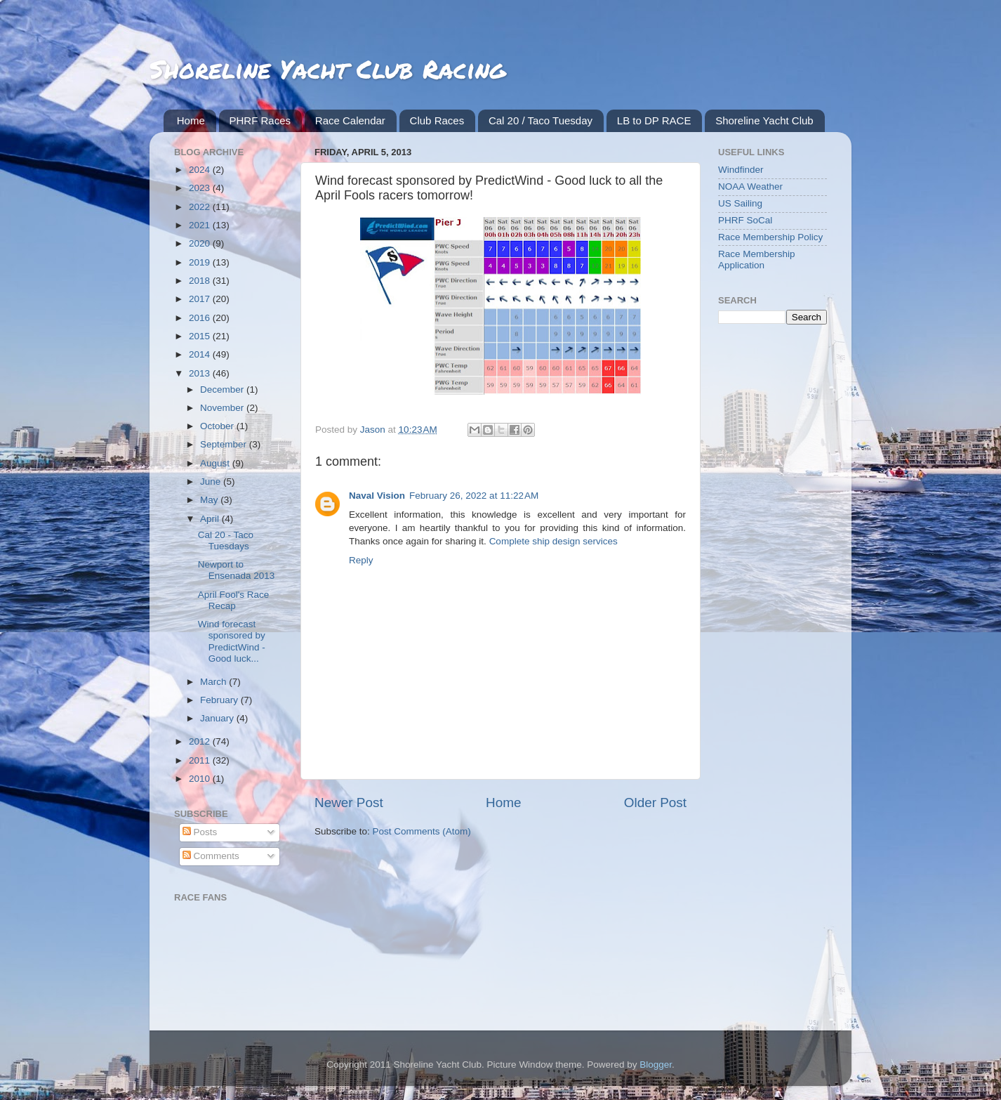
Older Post (655, 802)
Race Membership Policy (770, 237)
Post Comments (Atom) (422, 831)
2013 (201, 373)
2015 (201, 336)
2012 (201, 741)
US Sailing (740, 203)
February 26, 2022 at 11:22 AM (473, 495)
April (211, 518)
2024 (201, 169)
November (223, 407)
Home (191, 120)
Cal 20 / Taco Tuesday (540, 120)
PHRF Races (260, 120)
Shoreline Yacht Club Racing (327, 68)
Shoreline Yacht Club (764, 120)
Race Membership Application (756, 259)
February (220, 700)
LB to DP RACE (654, 120)
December (223, 389)
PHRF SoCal (745, 220)
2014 (201, 354)
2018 (201, 280)
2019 (201, 262)
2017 (201, 299)
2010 (201, 778)
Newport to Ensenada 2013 (236, 570)
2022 (201, 207)
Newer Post (348, 802)
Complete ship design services (553, 541)
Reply (361, 560)
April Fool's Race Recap (234, 600)
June (211, 481)
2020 (201, 243)
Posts (200, 832)
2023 (201, 188)
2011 (201, 760)
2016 (201, 318)
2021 (201, 225)
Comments (211, 856)
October (218, 426)
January (218, 718)
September (224, 444)
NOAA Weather (750, 186)
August (216, 463)
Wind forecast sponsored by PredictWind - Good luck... (231, 641)
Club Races (437, 120)
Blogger (655, 1064)
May (210, 500)
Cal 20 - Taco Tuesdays (225, 540)
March (214, 681)
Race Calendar (350, 120)
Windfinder (741, 169)
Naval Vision (377, 495)
